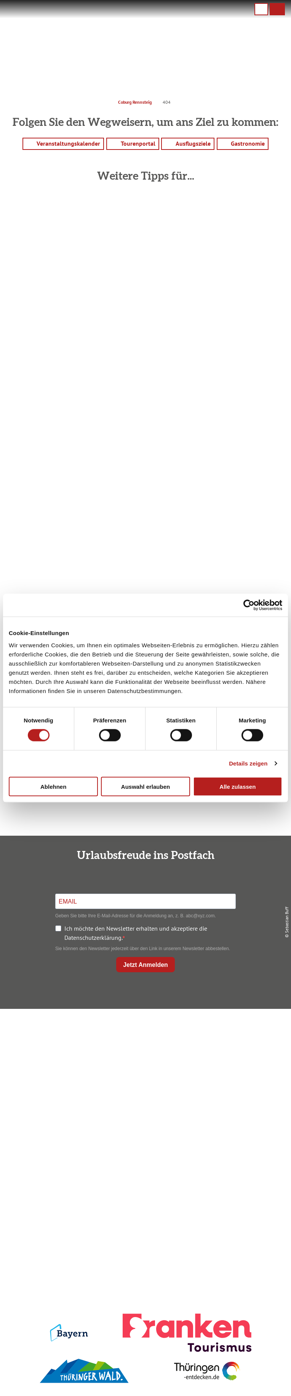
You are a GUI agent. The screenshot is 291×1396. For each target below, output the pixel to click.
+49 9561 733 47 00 (150, 1077)
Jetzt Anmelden (145, 965)
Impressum (143, 1236)
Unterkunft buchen (144, 1168)
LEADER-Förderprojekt (143, 1287)
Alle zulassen (237, 786)
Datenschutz (144, 1249)
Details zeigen (248, 763)
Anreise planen (144, 1155)
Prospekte (144, 1181)
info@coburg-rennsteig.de (154, 1086)
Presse (143, 1262)
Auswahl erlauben (145, 786)
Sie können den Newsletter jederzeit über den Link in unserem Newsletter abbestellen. (142, 948)
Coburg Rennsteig (135, 102)
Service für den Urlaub (144, 1275)
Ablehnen (53, 786)
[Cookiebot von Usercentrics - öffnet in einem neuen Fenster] (249, 605)
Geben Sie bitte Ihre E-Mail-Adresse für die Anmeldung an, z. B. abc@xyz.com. (135, 916)
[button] (277, 9)
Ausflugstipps (144, 1193)
